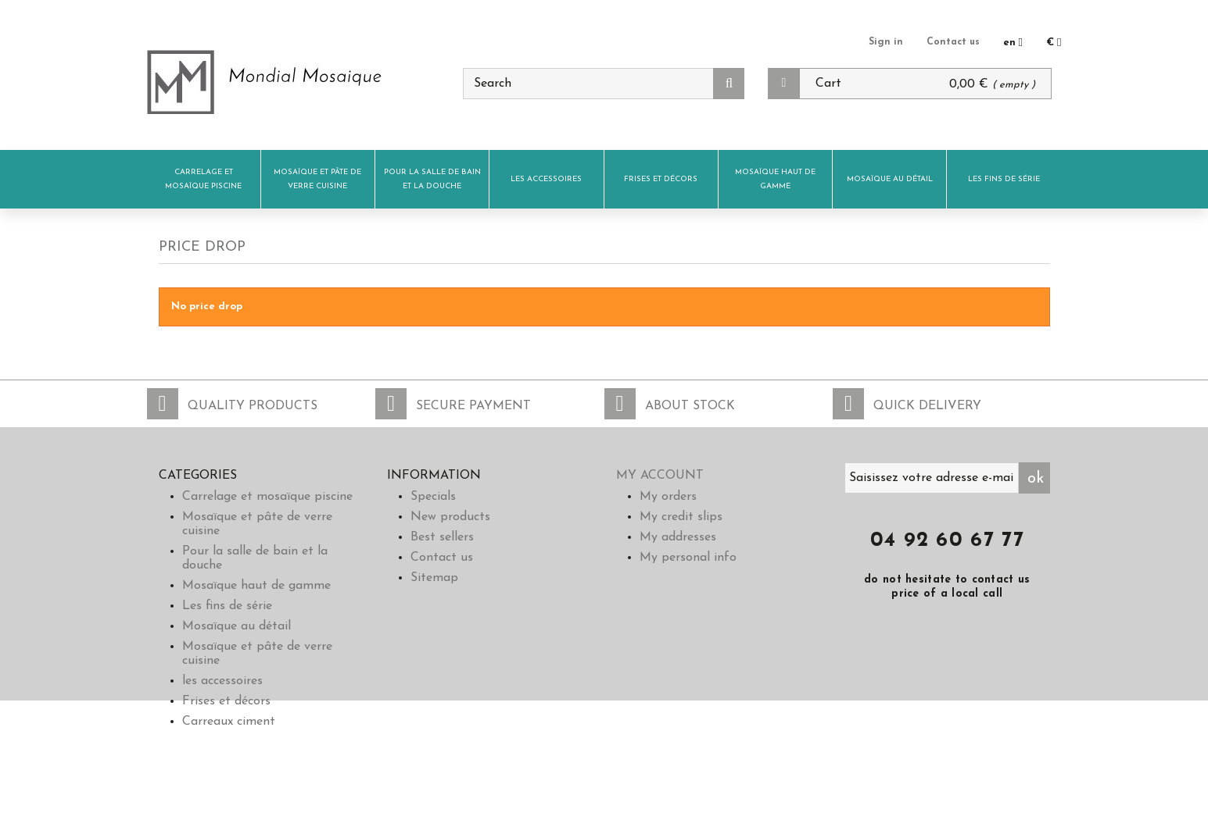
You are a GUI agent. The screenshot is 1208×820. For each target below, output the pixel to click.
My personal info (688, 557)
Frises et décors (660, 179)
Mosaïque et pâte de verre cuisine (317, 179)
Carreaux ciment (228, 721)
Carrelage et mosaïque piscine (203, 179)
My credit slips (681, 517)
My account (660, 475)
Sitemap (434, 578)
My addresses (678, 537)
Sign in (883, 42)
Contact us (952, 42)
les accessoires (546, 179)
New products (450, 517)
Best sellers (442, 537)
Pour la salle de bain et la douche (432, 179)
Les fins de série (1004, 179)
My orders (668, 496)
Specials (433, 496)
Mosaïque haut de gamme (775, 179)
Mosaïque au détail (890, 179)
